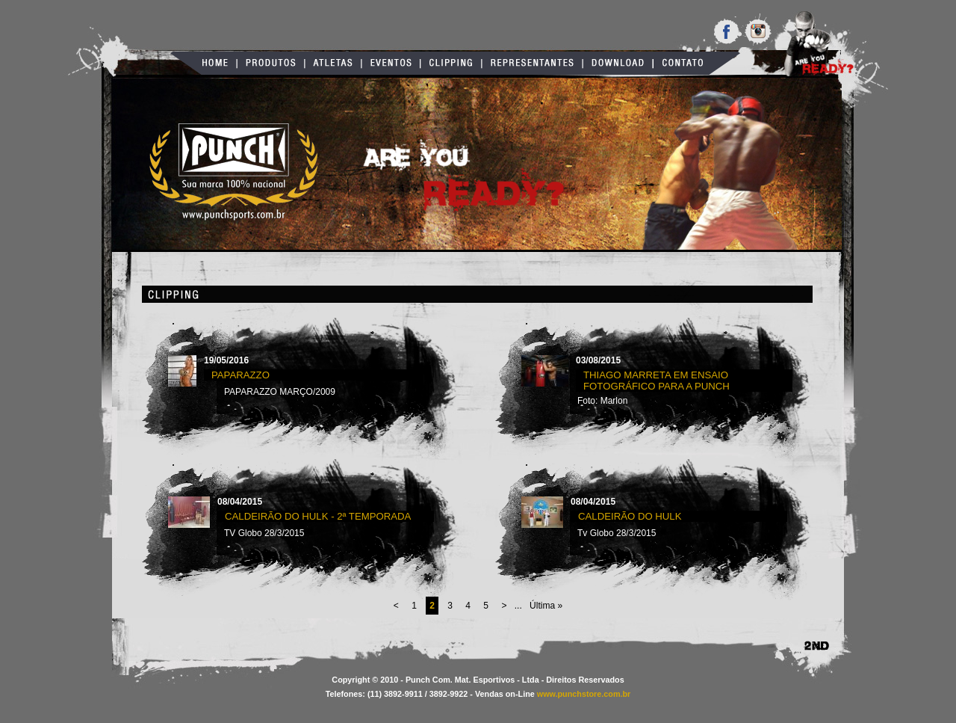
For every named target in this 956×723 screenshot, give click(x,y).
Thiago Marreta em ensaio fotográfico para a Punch (656, 380)
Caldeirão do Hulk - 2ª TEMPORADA (318, 516)
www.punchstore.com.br (584, 693)
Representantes (532, 63)
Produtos (271, 63)
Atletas (333, 63)
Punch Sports (233, 172)
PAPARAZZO (240, 375)
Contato (696, 63)
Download (618, 63)
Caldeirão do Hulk (630, 516)
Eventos (390, 63)
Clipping (451, 63)
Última (546, 605)
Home (203, 63)
